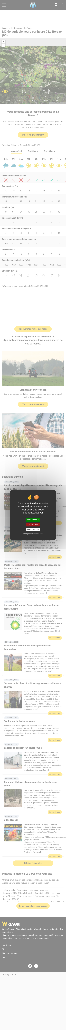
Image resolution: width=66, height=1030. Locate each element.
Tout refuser (33, 524)
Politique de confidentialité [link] (33, 534)
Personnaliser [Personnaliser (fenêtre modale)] (33, 529)
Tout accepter (33, 519)
